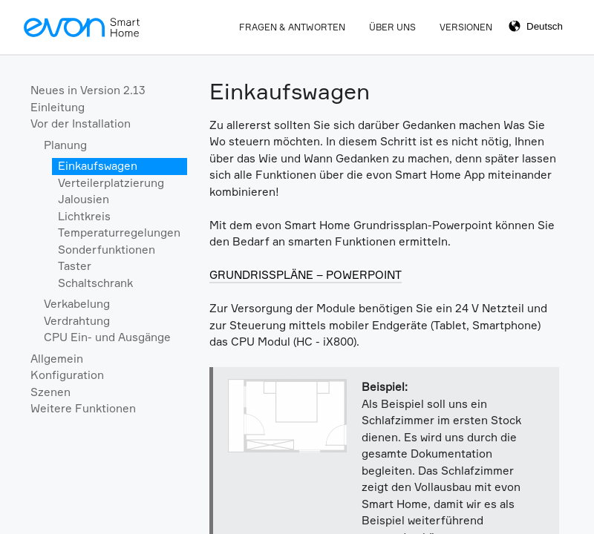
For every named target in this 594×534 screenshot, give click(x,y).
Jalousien (83, 199)
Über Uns (392, 27)
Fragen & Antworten (292, 27)
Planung (65, 145)
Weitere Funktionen (83, 408)
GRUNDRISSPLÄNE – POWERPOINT (305, 275)
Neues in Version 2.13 (88, 90)
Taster (74, 266)
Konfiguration (67, 375)
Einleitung (57, 107)
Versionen (466, 27)
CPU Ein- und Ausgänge (107, 337)
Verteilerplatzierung (111, 183)
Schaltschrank (95, 283)
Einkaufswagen (97, 166)
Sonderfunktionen (106, 250)
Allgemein (56, 359)
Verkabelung (77, 304)
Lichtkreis (84, 216)
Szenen (50, 392)
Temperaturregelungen (119, 232)
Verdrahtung (77, 321)
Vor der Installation (80, 123)
